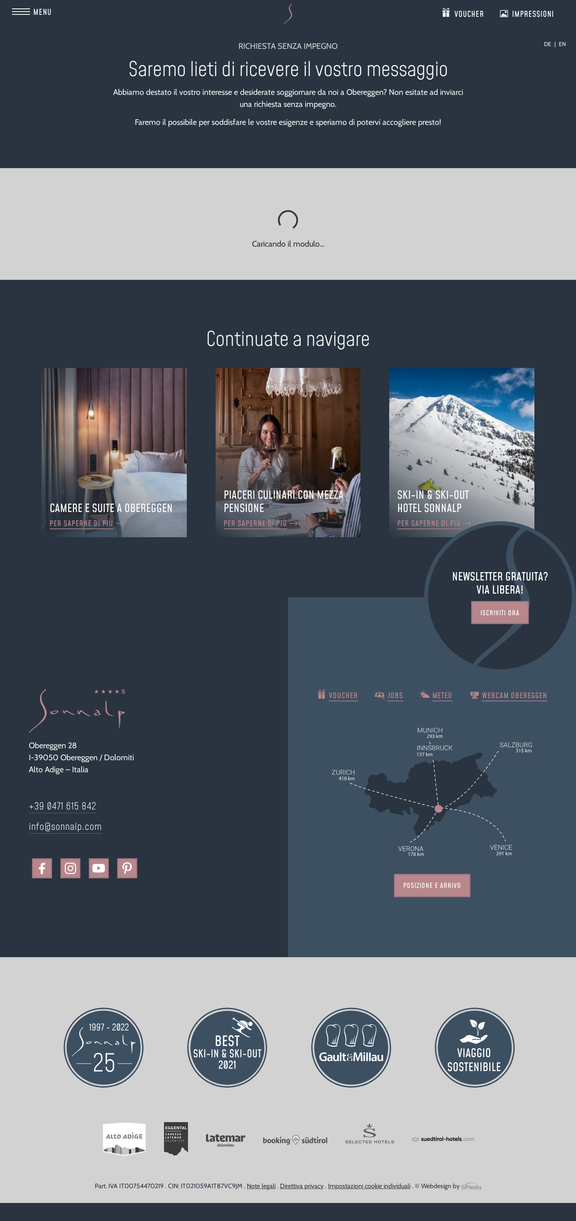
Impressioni (533, 12)
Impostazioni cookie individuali (369, 1186)
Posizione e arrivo (432, 886)
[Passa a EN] (562, 44)
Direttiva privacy (302, 1186)
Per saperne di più (81, 523)
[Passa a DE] (550, 44)
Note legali (261, 1186)
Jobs (395, 696)
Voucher (469, 12)
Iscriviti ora (500, 613)
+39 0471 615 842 (62, 806)
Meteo (442, 696)
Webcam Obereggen (514, 696)
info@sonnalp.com (65, 827)
